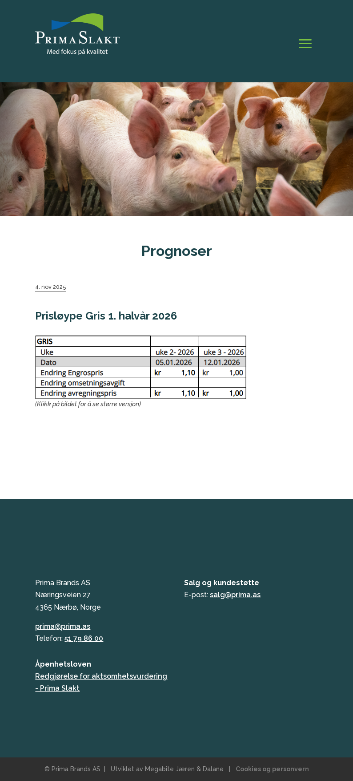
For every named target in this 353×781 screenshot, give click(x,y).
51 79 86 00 (83, 638)
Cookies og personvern (272, 769)
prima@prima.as (62, 626)
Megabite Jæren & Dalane (184, 769)
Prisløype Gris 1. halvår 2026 (106, 315)
